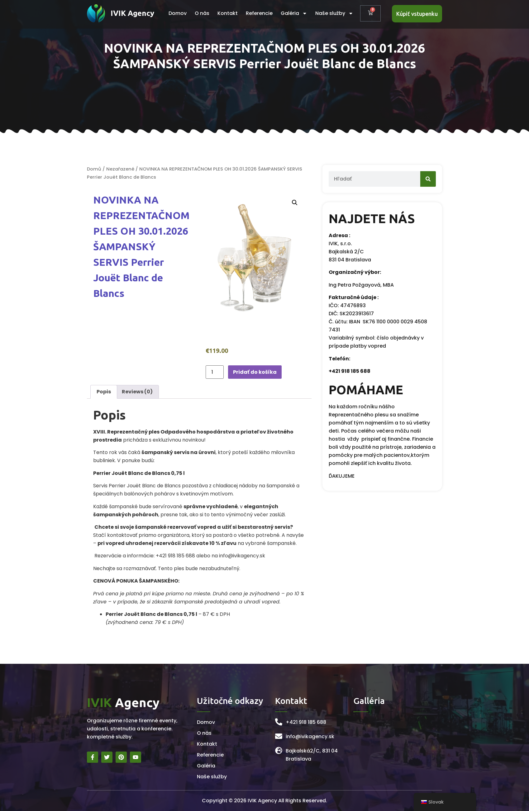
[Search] (415, 179)
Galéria (294, 13)
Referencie (259, 13)
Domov (178, 13)
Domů (94, 169)
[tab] (103, 392)
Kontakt (227, 13)
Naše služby (334, 13)
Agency (123, 703)
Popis (104, 391)
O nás (202, 13)
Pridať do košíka (255, 372)
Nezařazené (120, 169)
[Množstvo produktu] (215, 372)
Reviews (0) (137, 391)
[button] (294, 202)
